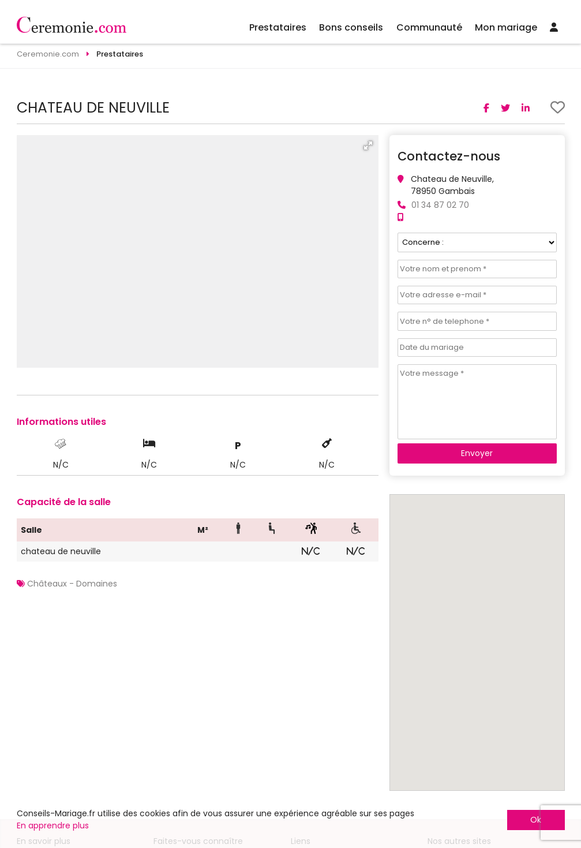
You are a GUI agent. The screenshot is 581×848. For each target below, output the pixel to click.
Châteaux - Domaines (72, 583)
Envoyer (477, 453)
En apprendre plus (53, 825)
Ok (535, 819)
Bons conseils (351, 27)
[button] (368, 145)
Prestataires (277, 27)
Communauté (429, 27)
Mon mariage (506, 27)
